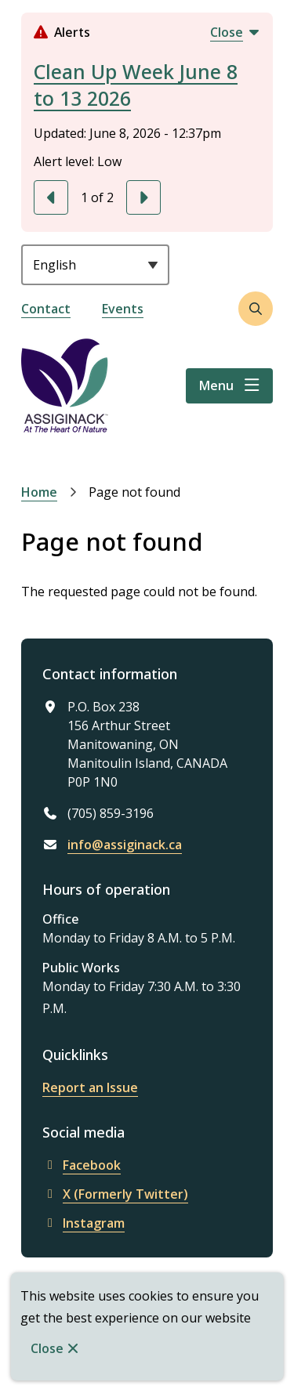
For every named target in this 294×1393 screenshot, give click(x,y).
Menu (216, 385)
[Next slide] (143, 197)
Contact (46, 308)
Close (47, 1348)
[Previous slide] (51, 197)
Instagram (83, 1223)
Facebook (81, 1165)
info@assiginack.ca (124, 844)
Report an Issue (90, 1087)
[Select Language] (95, 264)
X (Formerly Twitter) (115, 1194)
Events (122, 308)
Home (39, 492)
